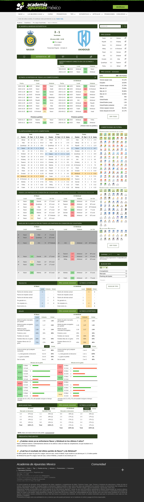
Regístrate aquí (38, 472)
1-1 (45, 106)
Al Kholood (37, 111)
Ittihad (37, 86)
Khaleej (37, 122)
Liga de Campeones (93, 488)
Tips (73, 14)
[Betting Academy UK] (118, 470)
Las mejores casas (36, 14)
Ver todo (113, 116)
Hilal (51, 106)
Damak (51, 92)
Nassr (30, 49)
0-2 (85, 122)
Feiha (92, 120)
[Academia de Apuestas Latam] (114, 470)
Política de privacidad (38, 479)
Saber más (59, 19)
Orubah (92, 97)
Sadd (51, 89)
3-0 (85, 72)
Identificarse (120, 7)
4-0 (85, 97)
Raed (78, 122)
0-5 (111, 59)
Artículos (98, 14)
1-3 (45, 94)
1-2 (45, 89)
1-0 (85, 94)
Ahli (78, 100)
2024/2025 (57, 45)
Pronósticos (62, 14)
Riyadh (38, 100)
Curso (50, 14)
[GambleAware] (22, 500)
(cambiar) (104, 259)
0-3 (111, 62)
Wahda (78, 86)
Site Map (19, 474)
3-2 (111, 55)
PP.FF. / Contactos (49, 477)
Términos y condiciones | (24, 479)
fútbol (75, 484)
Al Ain (51, 103)
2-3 (85, 69)
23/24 (71, 69)
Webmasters (46, 476)
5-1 (45, 103)
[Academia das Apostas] (97, 470)
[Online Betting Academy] (106, 470)
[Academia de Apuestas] (110, 470)
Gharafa (37, 94)
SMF (27, 474)
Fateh (78, 108)
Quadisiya (51, 97)
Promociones (109, 14)
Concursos (121, 14)
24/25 (30, 86)
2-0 (45, 92)
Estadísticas (85, 14)
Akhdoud (84, 49)
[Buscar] (125, 26)
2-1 (45, 86)
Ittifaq (23, 168)
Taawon (51, 108)
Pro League (57, 42)
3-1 (72, 212)
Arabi (92, 111)
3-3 (45, 111)
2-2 (111, 41)
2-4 (85, 108)
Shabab (92, 92)
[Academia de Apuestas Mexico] (93, 470)
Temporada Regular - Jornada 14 (57, 48)
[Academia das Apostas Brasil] (102, 470)
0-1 (45, 100)
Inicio (21, 14)
